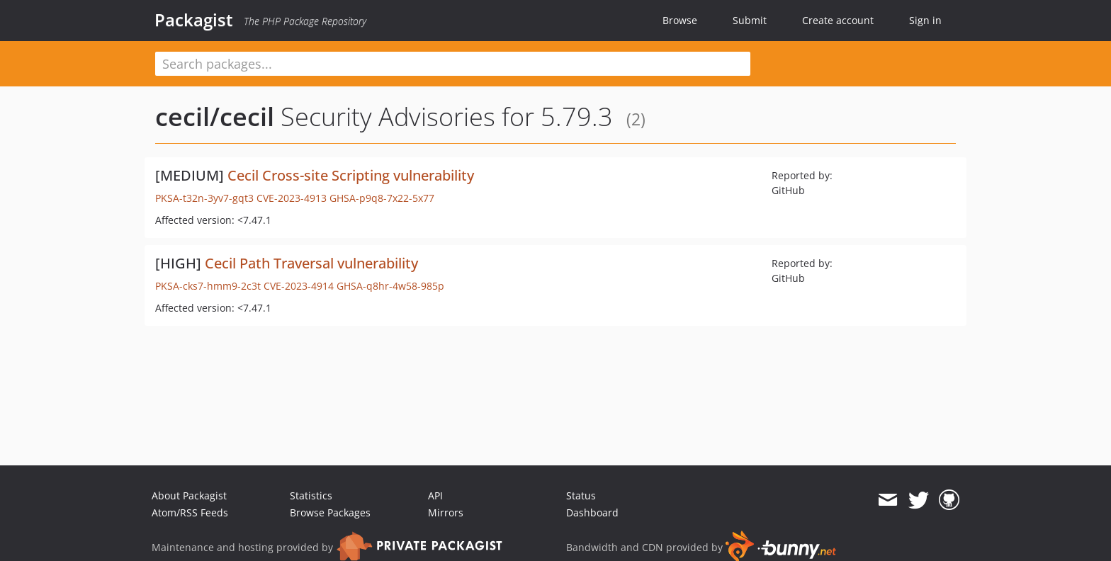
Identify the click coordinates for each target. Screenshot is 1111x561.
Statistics (311, 495)
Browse (679, 20)
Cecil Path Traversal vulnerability (311, 263)
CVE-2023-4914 (299, 286)
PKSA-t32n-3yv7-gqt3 (204, 198)
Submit (750, 20)
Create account (838, 20)
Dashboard (592, 512)
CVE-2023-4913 (291, 198)
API (435, 495)
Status (581, 495)
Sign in (925, 20)
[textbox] (452, 64)
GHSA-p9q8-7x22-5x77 (381, 198)
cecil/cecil (214, 116)
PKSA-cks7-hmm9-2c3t (208, 286)
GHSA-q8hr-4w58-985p (390, 286)
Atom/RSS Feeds (190, 512)
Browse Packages (330, 512)
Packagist (193, 19)
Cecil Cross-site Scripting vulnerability (350, 175)
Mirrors (445, 512)
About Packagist (189, 495)
